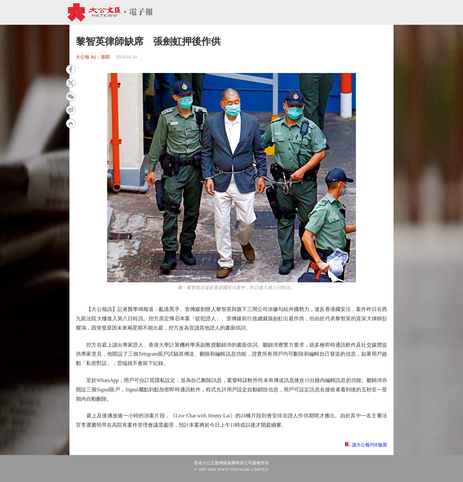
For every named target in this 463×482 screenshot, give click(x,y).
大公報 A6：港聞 (93, 57)
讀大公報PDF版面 (369, 444)
